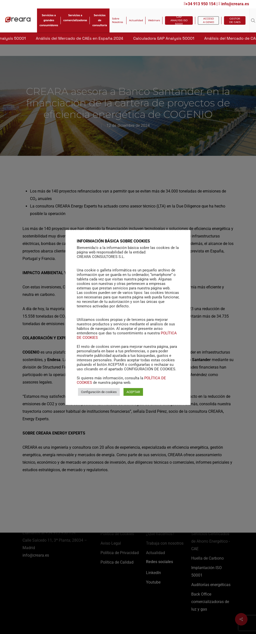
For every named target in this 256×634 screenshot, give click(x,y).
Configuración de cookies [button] (99, 395)
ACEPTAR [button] (133, 395)
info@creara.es (233, 3)
